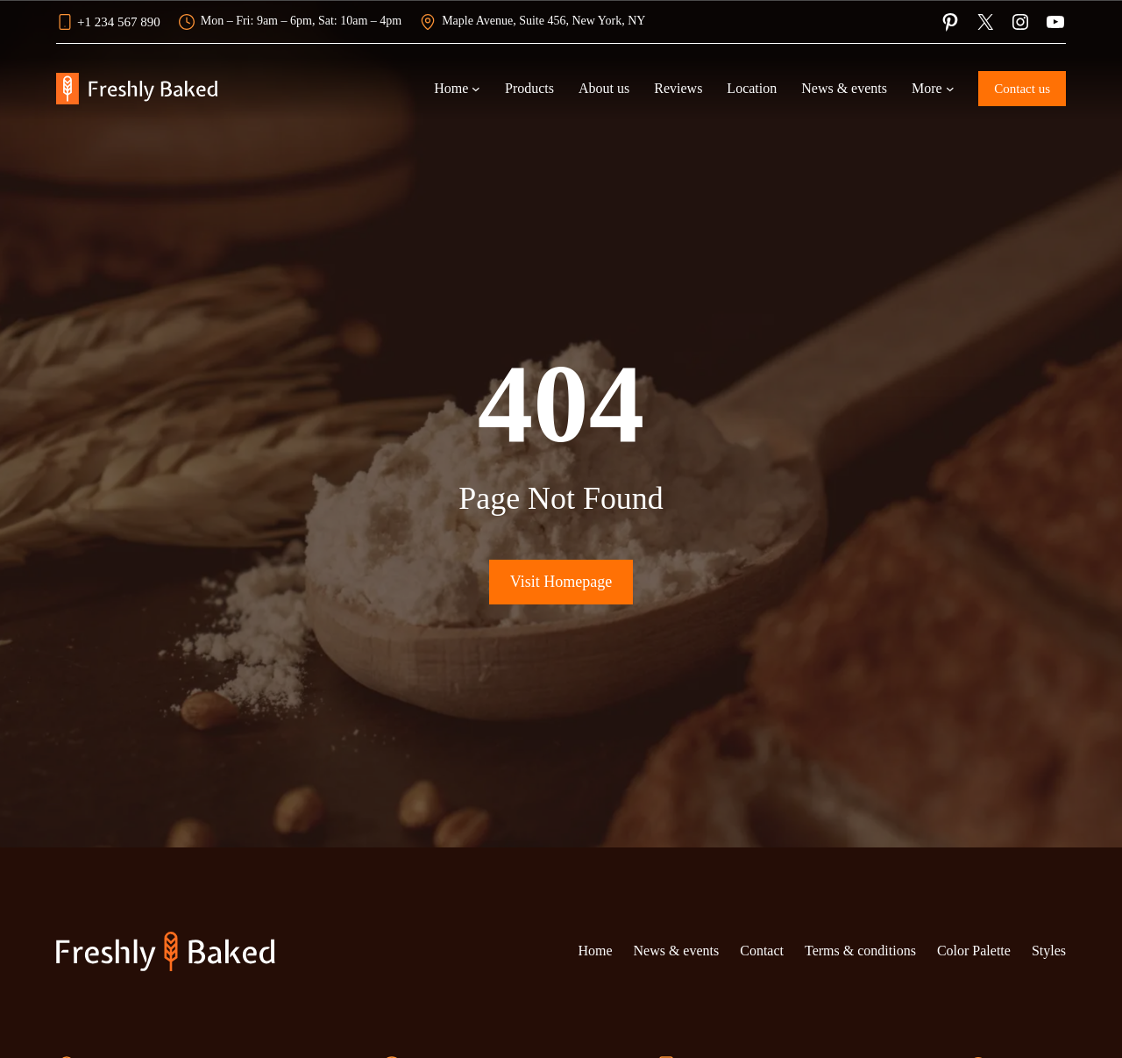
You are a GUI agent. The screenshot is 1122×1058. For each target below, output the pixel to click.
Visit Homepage (561, 581)
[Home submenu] (476, 88)
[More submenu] (950, 88)
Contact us (1022, 89)
